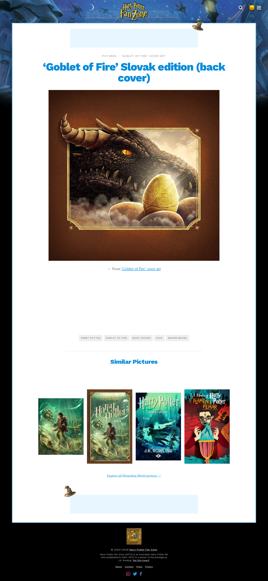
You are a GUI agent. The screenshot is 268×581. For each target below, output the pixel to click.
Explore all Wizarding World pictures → (134, 476)
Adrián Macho (177, 338)
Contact (129, 566)
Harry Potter (91, 338)
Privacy (149, 566)
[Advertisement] (134, 38)
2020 (159, 338)
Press (139, 566)
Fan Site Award (141, 560)
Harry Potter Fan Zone (143, 549)
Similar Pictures (133, 361)
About (118, 566)
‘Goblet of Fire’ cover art (143, 56)
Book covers (142, 338)
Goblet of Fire (116, 338)
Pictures (109, 56)
